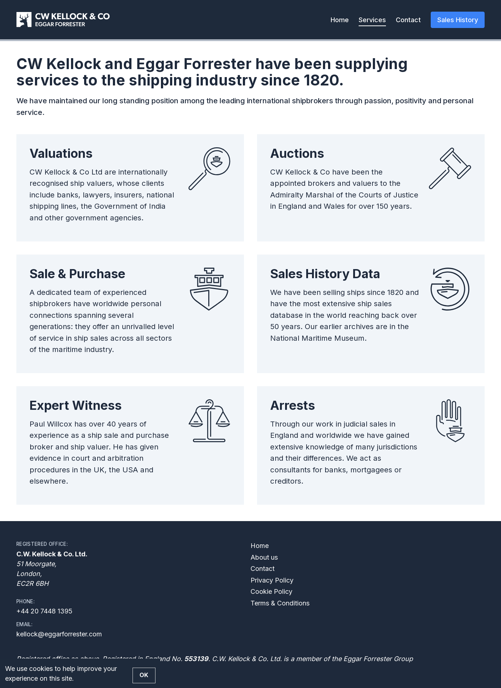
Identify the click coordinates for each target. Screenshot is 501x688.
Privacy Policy (271, 580)
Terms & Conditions (279, 603)
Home (340, 20)
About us (264, 557)
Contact (408, 20)
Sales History (457, 20)
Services (372, 20)
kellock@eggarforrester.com (59, 634)
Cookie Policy (271, 591)
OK (144, 675)
